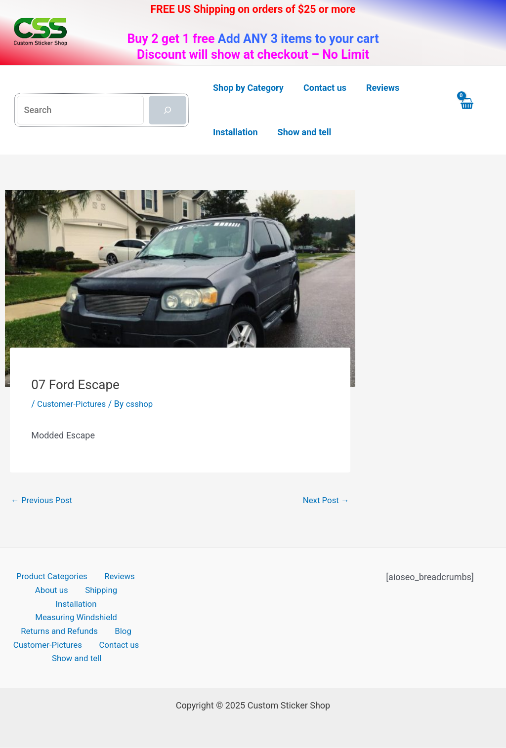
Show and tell (78, 651)
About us (28, 593)
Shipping (72, 593)
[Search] (167, 110)
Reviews (116, 578)
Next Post (324, 500)
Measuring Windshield (76, 607)
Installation (120, 593)
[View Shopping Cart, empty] (476, 110)
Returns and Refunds (63, 622)
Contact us (117, 637)
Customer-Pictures (74, 403)
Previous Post (44, 500)
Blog (121, 622)
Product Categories (53, 578)
